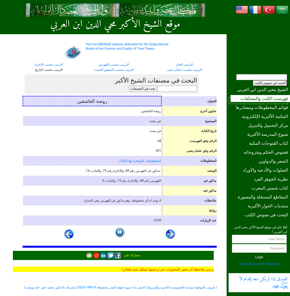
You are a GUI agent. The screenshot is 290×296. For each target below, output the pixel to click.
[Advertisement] (259, 43)
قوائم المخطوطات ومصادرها (262, 107)
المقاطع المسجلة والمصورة (263, 196)
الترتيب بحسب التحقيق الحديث (114, 70)
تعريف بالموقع (206, 287)
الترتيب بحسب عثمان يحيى (184, 70)
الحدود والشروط (158, 287)
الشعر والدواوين (273, 161)
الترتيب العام (184, 64)
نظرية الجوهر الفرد (271, 178)
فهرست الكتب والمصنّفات (264, 98)
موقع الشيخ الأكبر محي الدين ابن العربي (115, 24)
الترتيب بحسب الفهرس (114, 64)
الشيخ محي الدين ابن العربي (262, 89)
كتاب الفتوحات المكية (268, 143)
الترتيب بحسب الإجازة (49, 64)
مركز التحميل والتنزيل (268, 125)
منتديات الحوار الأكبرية (268, 205)
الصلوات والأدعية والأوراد (265, 170)
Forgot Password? (251, 264)
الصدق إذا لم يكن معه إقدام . (263, 282)
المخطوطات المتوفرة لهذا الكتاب (139, 161)
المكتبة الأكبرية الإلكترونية (265, 116)
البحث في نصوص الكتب (269, 83)
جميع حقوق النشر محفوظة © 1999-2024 (105, 287)
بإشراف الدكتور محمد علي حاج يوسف (50, 287)
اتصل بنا (139, 287)
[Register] (273, 264)
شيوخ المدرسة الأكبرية (267, 134)
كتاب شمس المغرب (269, 187)
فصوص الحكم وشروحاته (266, 152)
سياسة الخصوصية (182, 287)
